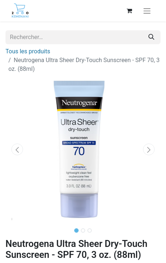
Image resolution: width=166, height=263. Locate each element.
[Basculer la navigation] (147, 11)
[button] (17, 149)
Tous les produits (27, 51)
